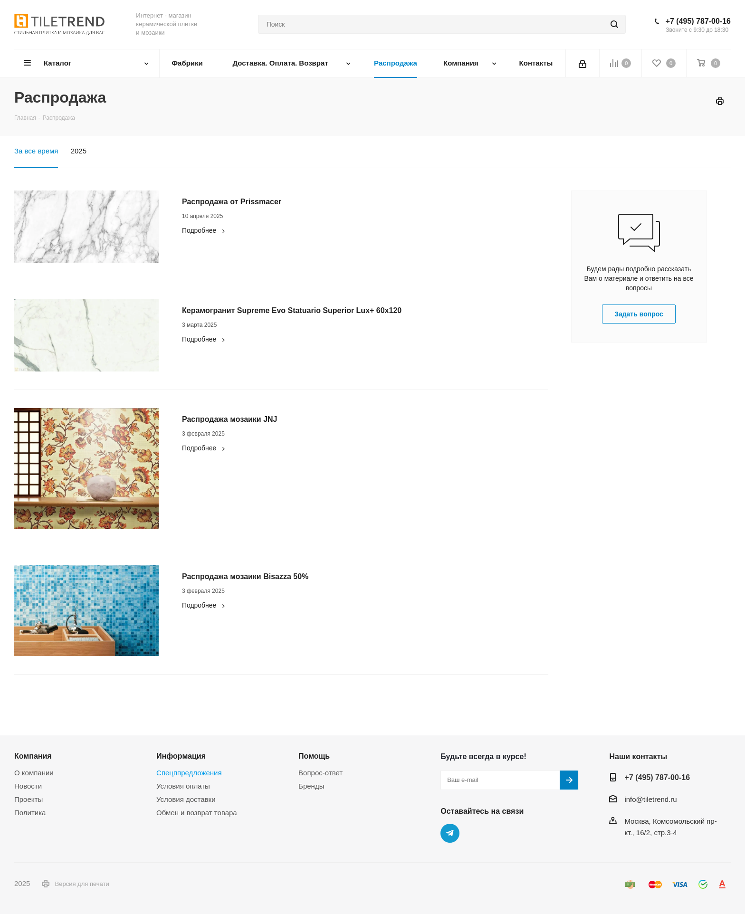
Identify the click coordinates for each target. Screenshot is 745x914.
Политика (30, 813)
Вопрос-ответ (320, 773)
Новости (28, 786)
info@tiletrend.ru (650, 799)
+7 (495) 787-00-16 (698, 21)
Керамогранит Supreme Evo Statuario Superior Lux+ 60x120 (291, 310)
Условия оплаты (183, 786)
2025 (78, 151)
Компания (33, 756)
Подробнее (205, 230)
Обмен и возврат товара (196, 813)
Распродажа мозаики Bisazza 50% (245, 576)
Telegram (449, 833)
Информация (181, 756)
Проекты (28, 799)
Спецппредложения (189, 773)
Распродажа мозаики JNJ (229, 419)
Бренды (311, 786)
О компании (34, 773)
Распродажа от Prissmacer (231, 202)
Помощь (314, 756)
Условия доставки (185, 799)
